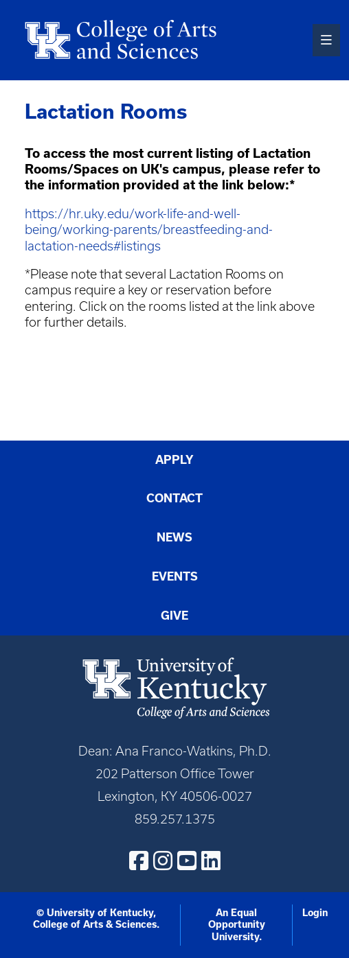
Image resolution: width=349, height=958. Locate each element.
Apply (174, 459)
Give (174, 615)
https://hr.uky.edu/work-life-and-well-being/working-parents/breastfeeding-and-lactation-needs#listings (149, 230)
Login (315, 912)
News (174, 537)
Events (175, 576)
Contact (174, 497)
